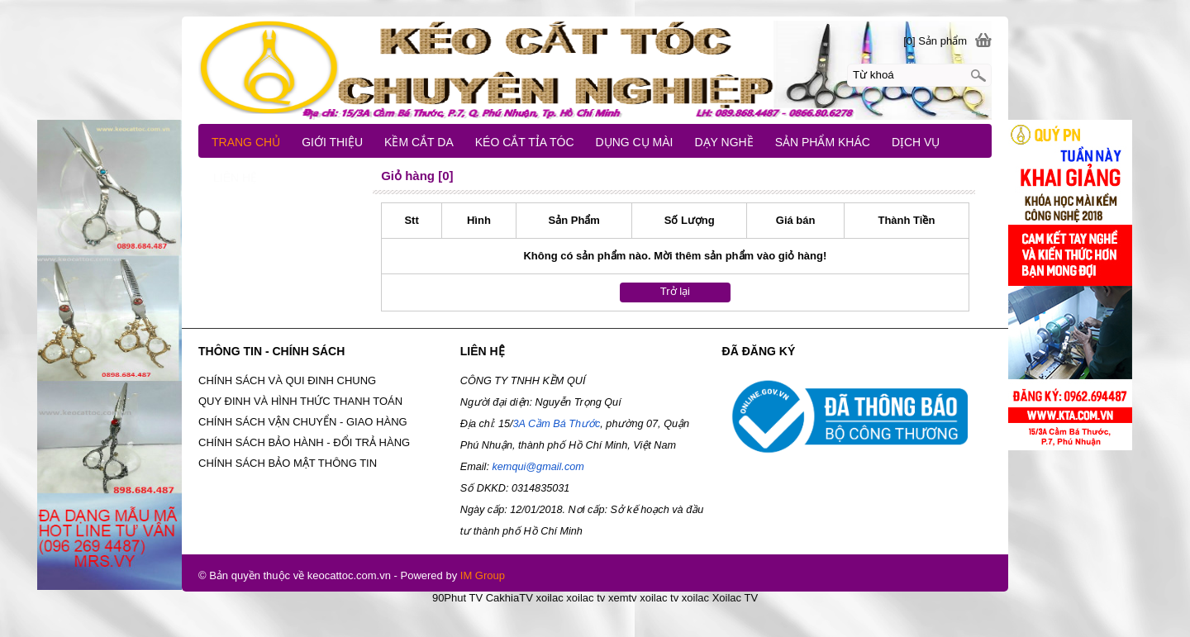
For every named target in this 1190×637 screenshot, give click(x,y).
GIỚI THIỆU (332, 142)
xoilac (549, 598)
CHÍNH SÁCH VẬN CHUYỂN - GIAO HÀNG (302, 422)
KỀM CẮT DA (419, 142)
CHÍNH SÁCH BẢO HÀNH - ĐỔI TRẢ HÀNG (304, 442)
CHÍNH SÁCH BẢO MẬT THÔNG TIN (287, 463)
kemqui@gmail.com (537, 467)
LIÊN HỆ (235, 177)
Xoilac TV (735, 598)
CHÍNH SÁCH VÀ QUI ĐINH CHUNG (287, 380)
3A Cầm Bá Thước (556, 424)
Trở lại (675, 291)
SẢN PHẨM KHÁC (822, 142)
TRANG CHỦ (246, 142)
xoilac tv (585, 598)
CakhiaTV (509, 598)
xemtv (622, 598)
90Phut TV (457, 598)
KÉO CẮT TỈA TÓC (524, 142)
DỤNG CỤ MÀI (635, 142)
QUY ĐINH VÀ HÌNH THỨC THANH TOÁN (300, 401)
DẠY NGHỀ (723, 142)
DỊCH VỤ (916, 142)
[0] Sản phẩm (935, 41)
